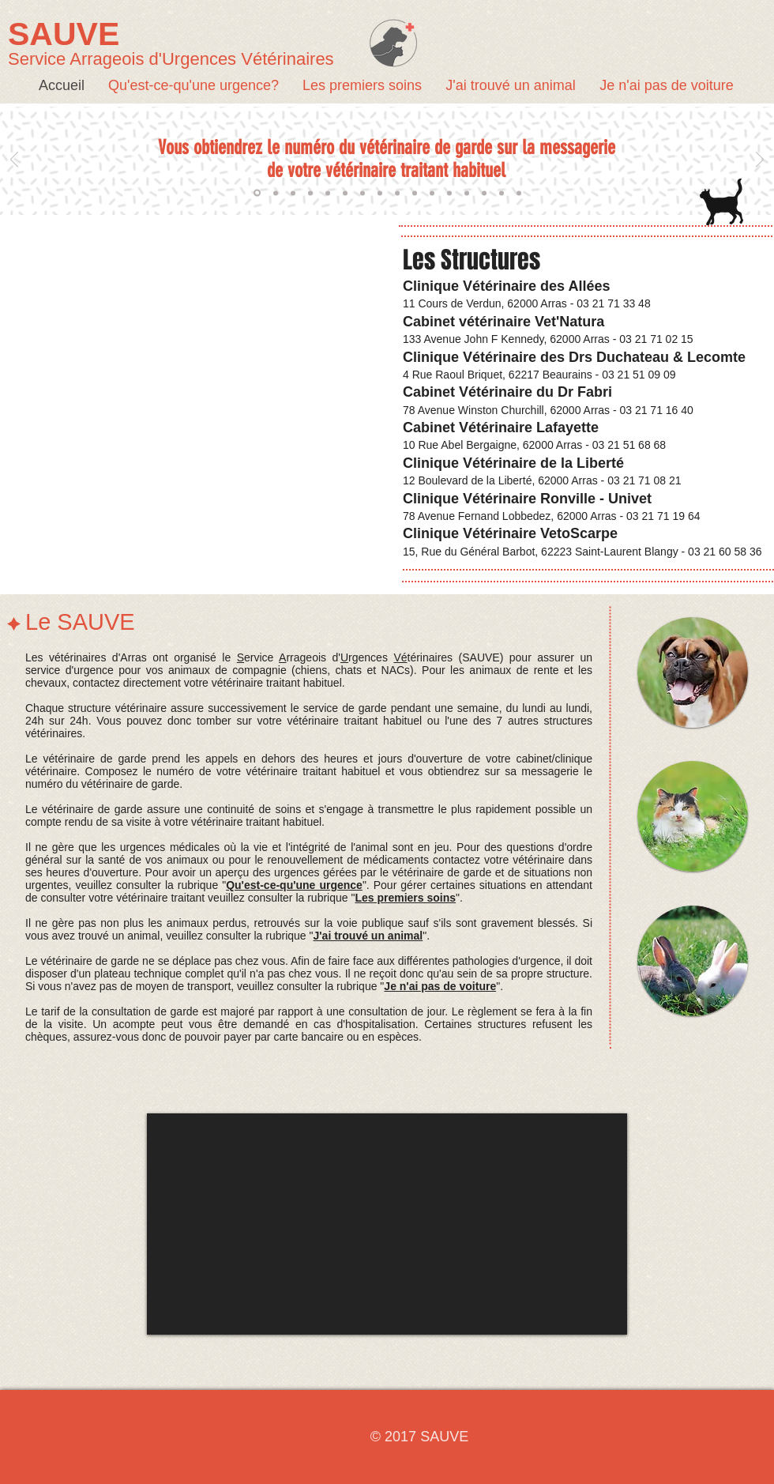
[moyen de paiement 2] (484, 192)
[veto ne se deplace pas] (414, 192)
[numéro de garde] (257, 193)
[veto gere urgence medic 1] (345, 192)
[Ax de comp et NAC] (293, 192)
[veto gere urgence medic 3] (380, 192)
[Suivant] (760, 161)
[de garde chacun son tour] (275, 192)
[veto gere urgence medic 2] (362, 192)
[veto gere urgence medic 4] (397, 192)
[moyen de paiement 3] (501, 192)
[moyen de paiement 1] (466, 192)
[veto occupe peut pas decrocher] (432, 192)
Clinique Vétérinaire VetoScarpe (510, 533)
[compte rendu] (327, 192)
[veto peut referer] (449, 192)
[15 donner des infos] (519, 192)
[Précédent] (14, 161)
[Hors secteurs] (310, 192)
